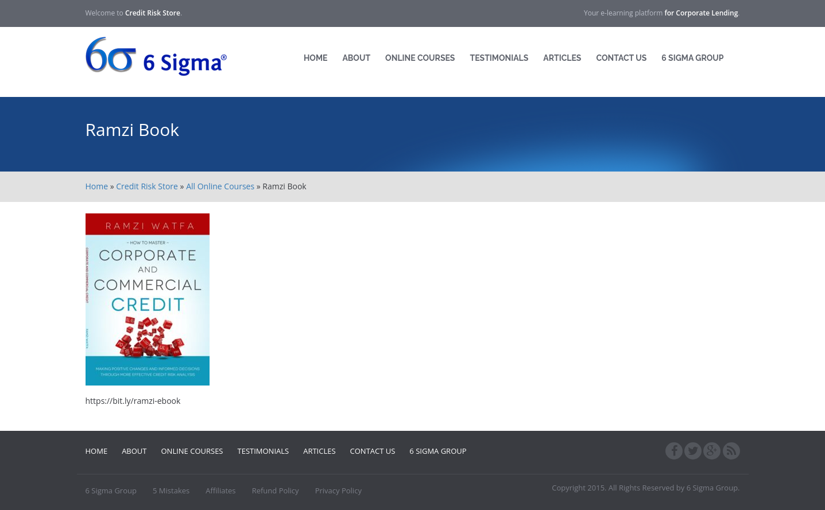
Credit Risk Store (147, 186)
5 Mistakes (171, 490)
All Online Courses (220, 186)
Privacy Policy (338, 490)
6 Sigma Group (692, 58)
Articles (562, 58)
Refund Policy (275, 490)
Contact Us (621, 58)
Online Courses (420, 58)
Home (316, 58)
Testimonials (499, 58)
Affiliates (220, 490)
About (356, 58)
